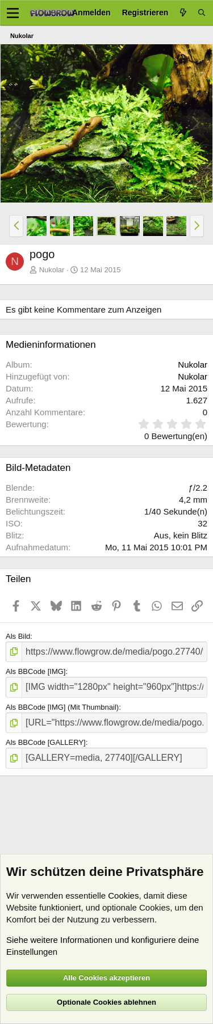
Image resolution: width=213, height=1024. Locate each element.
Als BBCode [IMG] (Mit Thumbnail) (62, 707)
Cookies (123, 895)
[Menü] (12, 13)
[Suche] (202, 12)
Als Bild (18, 636)
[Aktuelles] (183, 12)
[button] (16, 226)
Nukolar (52, 270)
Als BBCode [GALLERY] (46, 742)
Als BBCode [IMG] (35, 671)
